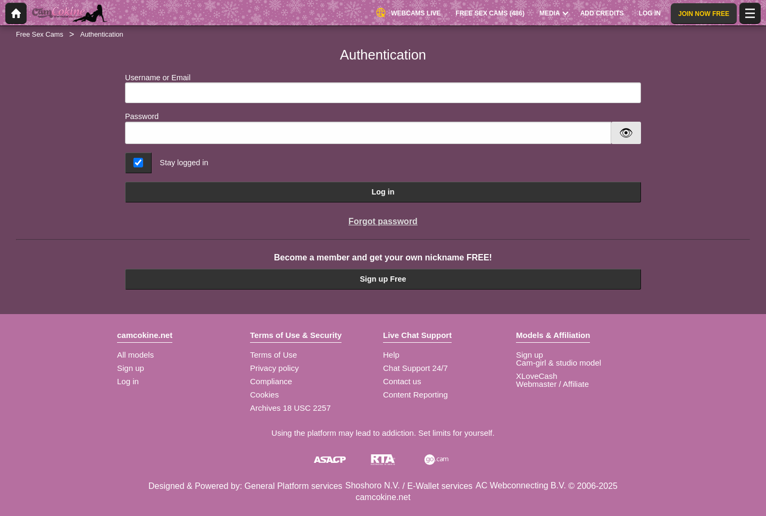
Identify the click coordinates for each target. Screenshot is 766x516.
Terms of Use (273, 354)
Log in (382, 192)
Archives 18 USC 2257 (290, 407)
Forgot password (383, 221)
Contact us (402, 381)
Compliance (271, 381)
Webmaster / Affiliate (552, 383)
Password (142, 116)
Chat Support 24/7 (415, 368)
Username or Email (383, 88)
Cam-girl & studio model (558, 362)
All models (135, 354)
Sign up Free (383, 279)
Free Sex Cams (39, 34)
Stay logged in (184, 162)
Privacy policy (274, 368)
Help (391, 354)
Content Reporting (415, 394)
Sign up (130, 368)
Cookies (264, 394)
